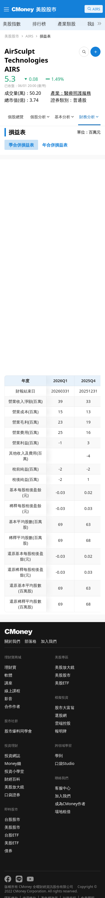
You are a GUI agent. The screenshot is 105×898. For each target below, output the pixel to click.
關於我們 (12, 632)
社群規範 (69, 889)
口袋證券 (12, 785)
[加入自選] (95, 52)
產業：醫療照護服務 (71, 84)
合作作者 (12, 697)
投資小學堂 (14, 762)
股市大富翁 (64, 698)
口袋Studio (64, 754)
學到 (59, 746)
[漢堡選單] (6, 9)
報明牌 (61, 722)
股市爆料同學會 (18, 722)
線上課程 (12, 681)
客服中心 (63, 779)
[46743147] (21, 136)
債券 (8, 841)
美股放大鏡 (14, 778)
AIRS (29, 36)
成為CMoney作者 (70, 794)
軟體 (8, 666)
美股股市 (11, 36)
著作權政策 (49, 889)
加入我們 (49, 632)
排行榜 (39, 24)
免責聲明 (87, 889)
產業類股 (67, 24)
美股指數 (12, 24)
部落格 (30, 632)
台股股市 (12, 810)
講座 (8, 674)
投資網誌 (12, 746)
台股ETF (11, 826)
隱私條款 (11, 889)
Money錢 (12, 754)
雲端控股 (63, 714)
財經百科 (12, 770)
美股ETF (11, 833)
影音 (8, 689)
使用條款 (29, 889)
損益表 (45, 36)
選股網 (61, 706)
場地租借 (63, 802)
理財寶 (10, 658)
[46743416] (55, 136)
